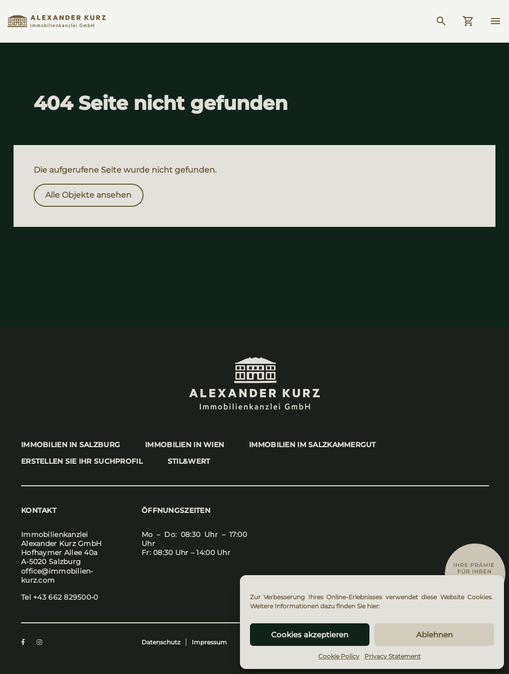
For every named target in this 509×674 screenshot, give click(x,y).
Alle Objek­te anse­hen (88, 195)
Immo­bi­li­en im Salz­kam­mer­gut (312, 444)
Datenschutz (161, 642)
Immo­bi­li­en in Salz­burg (70, 444)
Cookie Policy (338, 656)
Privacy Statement (392, 656)
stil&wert (189, 461)
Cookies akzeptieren (309, 634)
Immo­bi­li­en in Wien (184, 444)
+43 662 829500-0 (65, 597)
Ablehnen (434, 634)
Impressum (209, 642)
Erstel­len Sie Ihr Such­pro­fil (82, 461)
